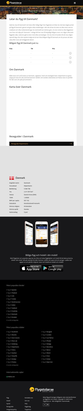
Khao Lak (11, 341)
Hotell (8, 401)
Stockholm (12, 332)
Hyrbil (8, 404)
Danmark (11, 314)
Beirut (46, 350)
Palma (10, 350)
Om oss (27, 401)
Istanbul (11, 353)
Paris (46, 356)
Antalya (11, 359)
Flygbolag (28, 406)
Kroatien (11, 317)
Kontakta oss (29, 398)
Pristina (11, 362)
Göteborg (11, 344)
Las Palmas (47, 338)
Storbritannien (13, 302)
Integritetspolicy (11, 409)
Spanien (11, 290)
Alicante (11, 335)
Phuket (46, 341)
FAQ (26, 404)
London (46, 335)
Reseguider (10, 406)
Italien (10, 305)
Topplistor (28, 409)
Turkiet (11, 299)
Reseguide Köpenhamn (19, 144)
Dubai (46, 359)
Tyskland (11, 308)
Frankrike (11, 311)
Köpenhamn (12, 347)
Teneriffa (11, 356)
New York (47, 362)
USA (10, 296)
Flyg (7, 398)
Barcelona (47, 347)
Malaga (46, 344)
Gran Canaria (13, 338)
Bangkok (47, 332)
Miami (46, 353)
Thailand (11, 293)
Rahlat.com (10, 376)
